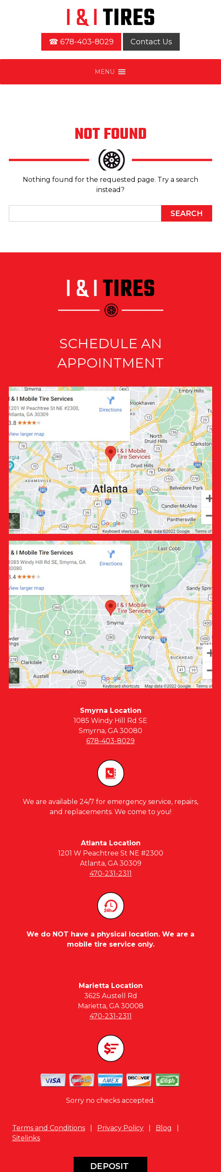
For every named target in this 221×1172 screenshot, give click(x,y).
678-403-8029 (110, 741)
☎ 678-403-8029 (81, 41)
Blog (164, 1128)
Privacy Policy (120, 1128)
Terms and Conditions (48, 1128)
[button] (104, 71)
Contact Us (151, 41)
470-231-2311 (111, 873)
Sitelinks (26, 1138)
